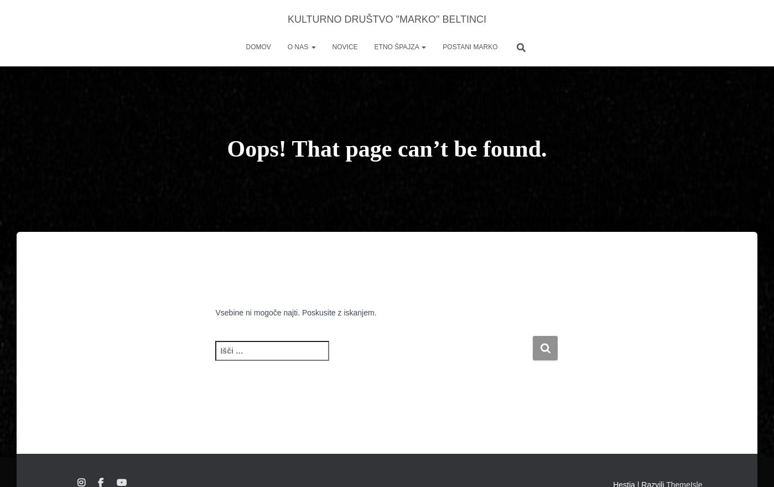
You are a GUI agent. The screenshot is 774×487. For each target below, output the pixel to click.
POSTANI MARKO (470, 47)
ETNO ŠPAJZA (401, 47)
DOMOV (258, 47)
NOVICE (345, 47)
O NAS (302, 47)
